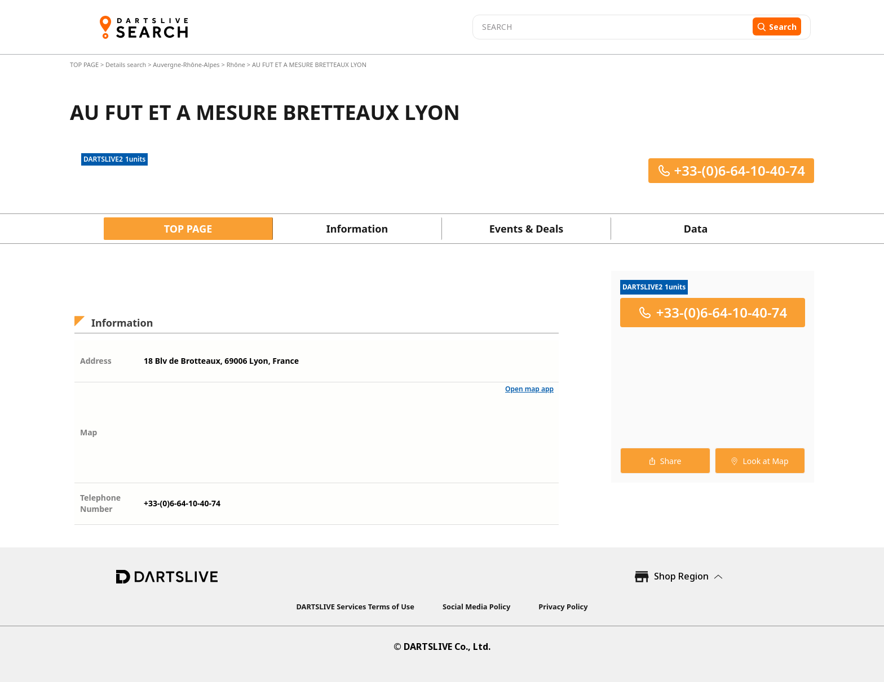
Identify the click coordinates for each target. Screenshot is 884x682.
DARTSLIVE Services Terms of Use (355, 606)
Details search (126, 64)
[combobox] (611, 27)
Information (357, 228)
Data (696, 228)
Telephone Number (100, 503)
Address (96, 360)
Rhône (236, 64)
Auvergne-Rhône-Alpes (186, 64)
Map (88, 432)
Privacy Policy (562, 606)
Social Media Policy (476, 606)
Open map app (529, 389)
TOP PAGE (85, 64)
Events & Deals (526, 228)
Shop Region (681, 576)
